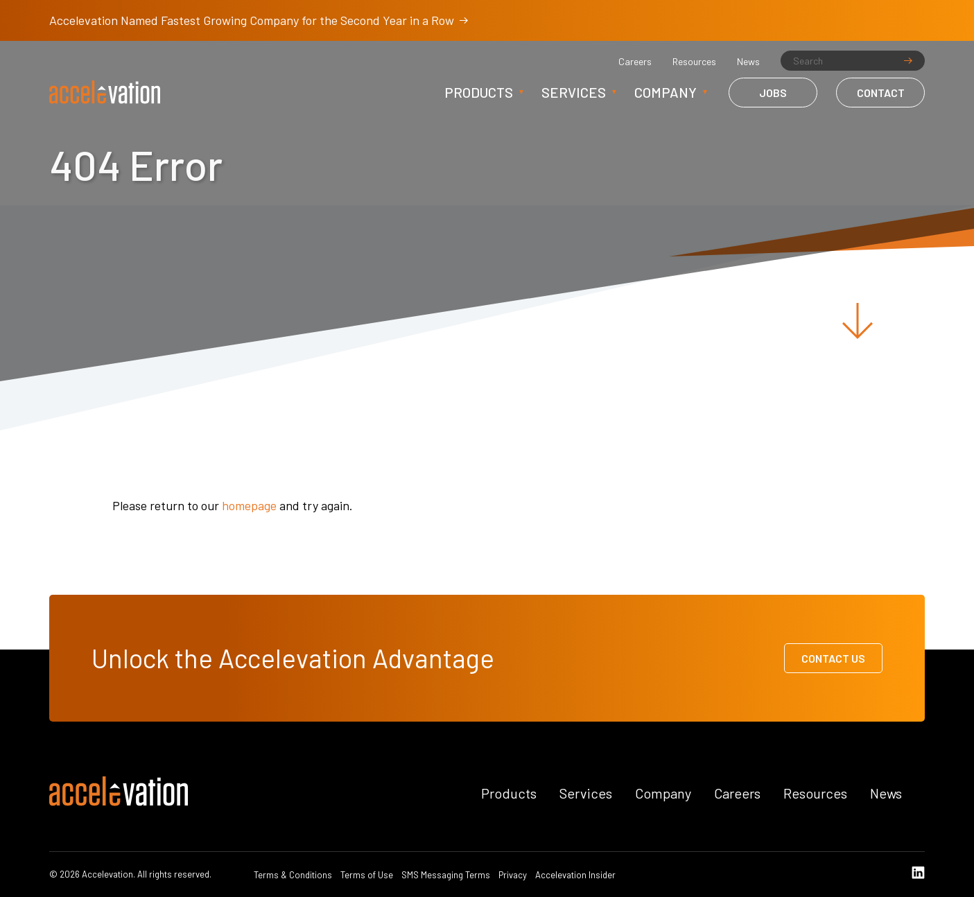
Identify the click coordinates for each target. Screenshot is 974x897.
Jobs (773, 92)
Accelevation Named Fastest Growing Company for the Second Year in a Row (258, 20)
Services (573, 92)
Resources (694, 61)
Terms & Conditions (293, 875)
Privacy (512, 875)
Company (665, 92)
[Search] (853, 61)
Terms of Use (366, 875)
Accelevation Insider (575, 875)
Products (478, 92)
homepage (249, 505)
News (748, 61)
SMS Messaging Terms (445, 875)
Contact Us (833, 658)
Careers (635, 61)
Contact (881, 92)
